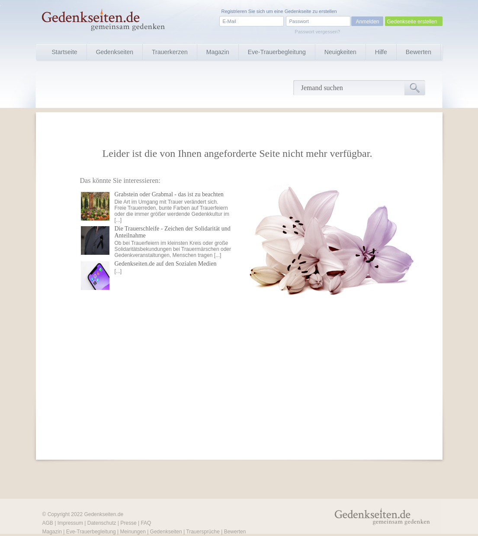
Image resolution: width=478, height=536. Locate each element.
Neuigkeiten (340, 52)
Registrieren (234, 11)
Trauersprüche (203, 532)
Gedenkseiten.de (103, 514)
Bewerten (418, 52)
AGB (47, 523)
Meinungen (132, 532)
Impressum (70, 523)
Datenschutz (101, 523)
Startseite (64, 52)
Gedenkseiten (114, 52)
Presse (128, 523)
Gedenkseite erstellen (412, 22)
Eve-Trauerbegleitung (277, 52)
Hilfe (381, 52)
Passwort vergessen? (317, 31)
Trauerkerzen (170, 52)
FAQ (146, 523)
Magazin (217, 52)
